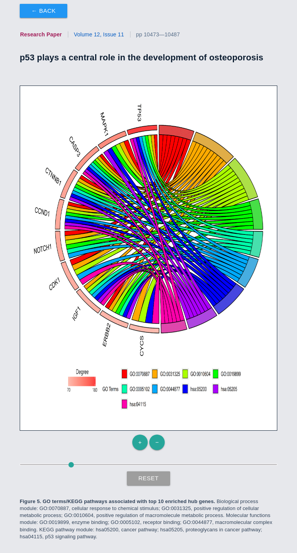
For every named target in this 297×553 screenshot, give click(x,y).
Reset (148, 478)
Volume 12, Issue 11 (99, 34)
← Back (43, 10)
